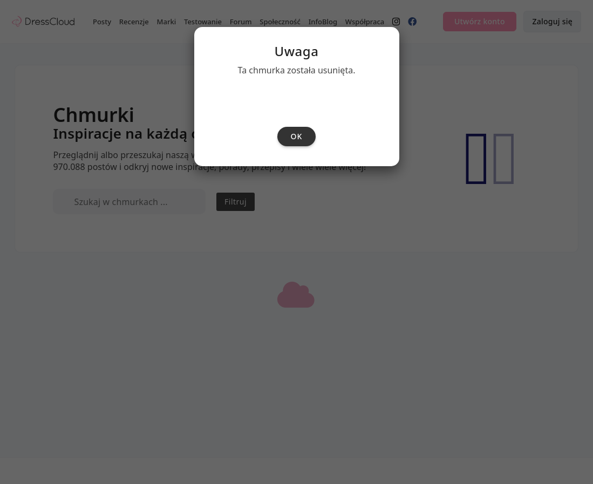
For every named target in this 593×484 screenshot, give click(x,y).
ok (297, 263)
